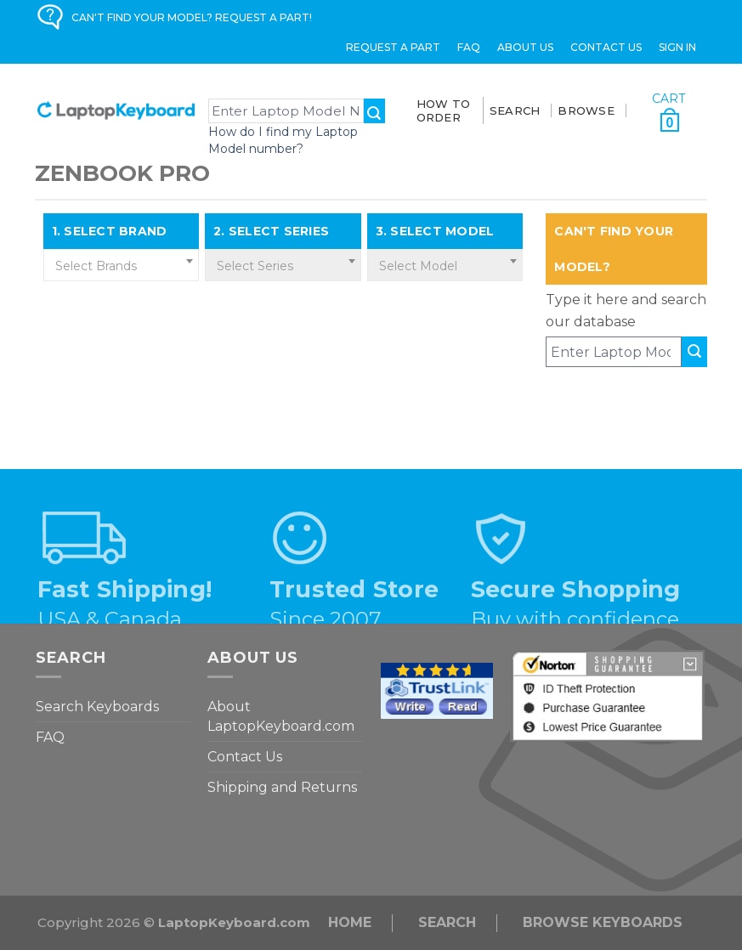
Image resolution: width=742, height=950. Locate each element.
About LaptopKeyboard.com (280, 716)
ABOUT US (525, 47)
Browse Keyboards (603, 922)
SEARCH (515, 110)
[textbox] (121, 266)
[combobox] (121, 265)
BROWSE (586, 110)
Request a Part (393, 47)
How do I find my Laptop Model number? (283, 140)
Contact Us (606, 47)
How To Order (443, 110)
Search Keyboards (97, 706)
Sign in (677, 47)
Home (349, 922)
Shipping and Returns (282, 787)
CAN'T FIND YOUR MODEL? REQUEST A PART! (191, 17)
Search (447, 922)
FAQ (468, 47)
